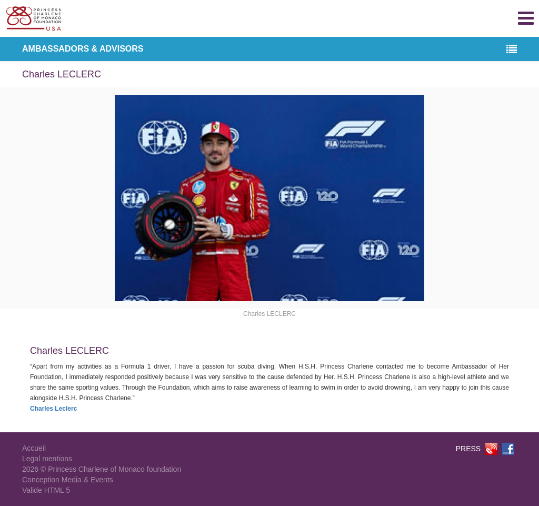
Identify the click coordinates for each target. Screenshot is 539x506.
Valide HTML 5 (46, 490)
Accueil (34, 448)
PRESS (468, 448)
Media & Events (87, 479)
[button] (511, 49)
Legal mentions (47, 458)
